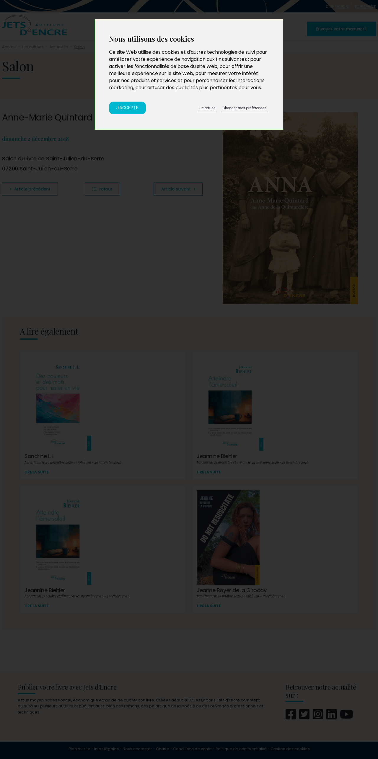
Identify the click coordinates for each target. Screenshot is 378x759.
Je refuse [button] (208, 108)
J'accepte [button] (127, 107)
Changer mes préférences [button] (244, 108)
